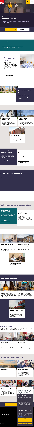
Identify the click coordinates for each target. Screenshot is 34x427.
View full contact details (3, 421)
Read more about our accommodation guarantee (11, 47)
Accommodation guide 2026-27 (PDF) (24, 98)
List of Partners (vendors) (21, 416)
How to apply (5, 220)
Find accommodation (9, 75)
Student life (4, 16)
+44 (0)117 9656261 (7, 420)
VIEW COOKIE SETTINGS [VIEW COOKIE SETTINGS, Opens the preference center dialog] (25, 423)
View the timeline (6, 160)
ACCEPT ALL (25, 418)
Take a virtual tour (23, 162)
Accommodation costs (23, 222)
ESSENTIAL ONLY (25, 421)
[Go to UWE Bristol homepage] (2, 16)
